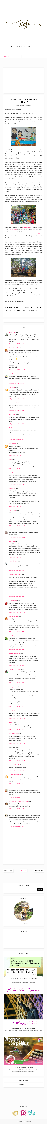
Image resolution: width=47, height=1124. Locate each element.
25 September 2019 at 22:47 (17, 761)
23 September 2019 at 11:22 (16, 506)
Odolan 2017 (13, 229)
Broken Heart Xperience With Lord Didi (24, 1028)
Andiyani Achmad (14, 765)
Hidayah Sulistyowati (15, 669)
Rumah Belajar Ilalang (22, 150)
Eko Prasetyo (12, 428)
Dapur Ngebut (13, 561)
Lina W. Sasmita (13, 733)
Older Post (38, 870)
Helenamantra (13, 600)
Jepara (11, 310)
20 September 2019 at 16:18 (16, 344)
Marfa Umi (12, 332)
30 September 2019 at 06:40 (17, 826)
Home (24, 870)
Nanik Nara (12, 488)
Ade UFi (11, 813)
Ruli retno (11, 374)
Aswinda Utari (13, 710)
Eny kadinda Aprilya (14, 403)
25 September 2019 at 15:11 (16, 683)
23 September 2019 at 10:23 (16, 484)
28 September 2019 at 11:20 (16, 784)
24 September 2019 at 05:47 (17, 557)
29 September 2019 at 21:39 (16, 809)
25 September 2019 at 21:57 (16, 729)
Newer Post (8, 870)
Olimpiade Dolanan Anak (22, 310)
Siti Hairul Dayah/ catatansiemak (18, 801)
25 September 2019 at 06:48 (17, 612)
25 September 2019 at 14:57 (16, 665)
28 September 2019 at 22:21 (17, 797)
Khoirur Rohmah (13, 348)
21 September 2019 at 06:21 (16, 399)
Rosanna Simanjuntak (15, 574)
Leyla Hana (12, 788)
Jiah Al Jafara (24, 923)
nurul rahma (12, 443)
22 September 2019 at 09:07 (17, 439)
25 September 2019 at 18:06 (17, 706)
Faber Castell (36, 234)
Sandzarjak (12, 387)
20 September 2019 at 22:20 (17, 370)
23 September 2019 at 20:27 (17, 526)
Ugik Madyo (12, 636)
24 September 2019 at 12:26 (16, 570)
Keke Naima (12, 510)
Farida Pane (12, 530)
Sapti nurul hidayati (14, 653)
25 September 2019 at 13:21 (16, 649)
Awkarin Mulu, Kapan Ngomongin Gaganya (23, 978)
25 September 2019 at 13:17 (16, 632)
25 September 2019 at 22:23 (17, 743)
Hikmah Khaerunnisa (15, 774)
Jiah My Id (28, 1121)
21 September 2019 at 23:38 (16, 424)
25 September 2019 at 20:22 (17, 718)
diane (10, 459)
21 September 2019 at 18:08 (16, 410)
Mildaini (11, 722)
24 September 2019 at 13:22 (16, 596)
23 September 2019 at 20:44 (17, 537)
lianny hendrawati (14, 472)
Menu (6, 56)
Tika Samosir (12, 414)
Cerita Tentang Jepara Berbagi (23, 1067)
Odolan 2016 (26, 227)
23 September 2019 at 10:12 (16, 468)
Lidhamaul (12, 541)
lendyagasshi (12, 687)
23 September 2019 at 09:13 (16, 455)
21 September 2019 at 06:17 (16, 383)
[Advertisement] (23, 80)
